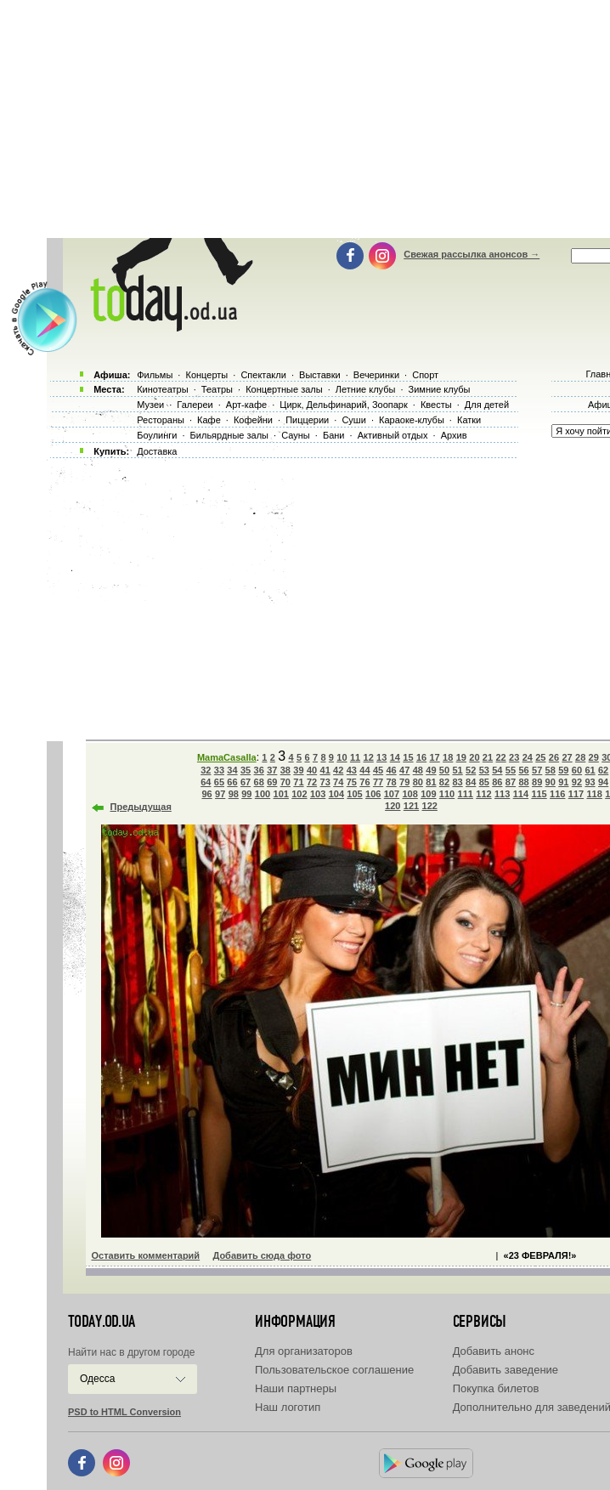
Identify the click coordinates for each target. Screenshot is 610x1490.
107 (391, 794)
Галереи (194, 404)
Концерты (206, 375)
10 (341, 757)
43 (352, 770)
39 (298, 770)
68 (259, 782)
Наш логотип (287, 1407)
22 (500, 757)
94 (603, 782)
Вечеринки (376, 375)
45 (378, 770)
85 (484, 782)
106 (373, 794)
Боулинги (157, 435)
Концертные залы (284, 389)
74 (338, 782)
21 (488, 757)
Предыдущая (141, 807)
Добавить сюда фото (261, 1255)
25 (540, 757)
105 (354, 794)
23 (514, 757)
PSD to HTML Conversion (124, 1412)
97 (220, 794)
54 (497, 770)
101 (281, 794)
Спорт (425, 375)
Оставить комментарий (146, 1255)
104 (336, 794)
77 (378, 782)
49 (431, 770)
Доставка (157, 451)
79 (404, 782)
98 (234, 794)
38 (285, 770)
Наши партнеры (295, 1388)
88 (523, 782)
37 (272, 770)
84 (471, 782)
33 (219, 770)
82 (444, 782)
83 (457, 782)
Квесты (436, 404)
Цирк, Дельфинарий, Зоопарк (343, 404)
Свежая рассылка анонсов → (471, 254)
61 (590, 770)
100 (262, 794)
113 (502, 794)
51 (457, 770)
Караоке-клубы (411, 420)
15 (408, 757)
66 (232, 782)
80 (418, 782)
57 (537, 770)
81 (431, 782)
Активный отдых (393, 435)
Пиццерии (307, 420)
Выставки (320, 375)
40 (312, 770)
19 (461, 757)
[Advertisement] (326, 595)
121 (411, 806)
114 (520, 794)
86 (497, 782)
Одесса (97, 1379)
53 (484, 770)
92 (577, 782)
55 (511, 770)
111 (465, 794)
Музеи (150, 404)
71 (298, 782)
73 (325, 782)
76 (364, 782)
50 (444, 770)
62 (603, 770)
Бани (334, 435)
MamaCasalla (227, 757)
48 (418, 770)
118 (594, 794)
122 (430, 806)
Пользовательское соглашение (334, 1369)
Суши (353, 420)
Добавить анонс (493, 1351)
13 (381, 757)
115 (538, 794)
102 (299, 794)
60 (577, 770)
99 (246, 794)
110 (447, 794)
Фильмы (154, 375)
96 (206, 794)
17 (434, 757)
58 (550, 770)
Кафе (209, 420)
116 (557, 794)
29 (594, 757)
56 (523, 770)
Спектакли (263, 375)
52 (471, 770)
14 (395, 757)
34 (232, 770)
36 (259, 770)
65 (219, 782)
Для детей (487, 404)
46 (391, 770)
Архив (454, 435)
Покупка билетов (496, 1388)
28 (580, 757)
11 (355, 757)
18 (448, 757)
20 (474, 757)
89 (537, 782)
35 (245, 770)
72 (312, 782)
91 (563, 782)
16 (421, 757)
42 (338, 770)
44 (364, 770)
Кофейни (253, 420)
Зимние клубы (440, 389)
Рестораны (160, 420)
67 (245, 782)
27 (567, 757)
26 (554, 757)
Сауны (295, 435)
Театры (217, 389)
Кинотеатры (162, 389)
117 (576, 794)
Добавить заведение (505, 1369)
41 (325, 770)
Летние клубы (366, 389)
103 (317, 794)
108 (409, 794)
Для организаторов (304, 1351)
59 (563, 770)
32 (206, 770)
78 (391, 782)
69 (272, 782)
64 (206, 782)
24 (527, 757)
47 (404, 770)
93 (590, 782)
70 (285, 782)
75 (352, 782)
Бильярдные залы (229, 435)
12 (369, 757)
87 (511, 782)
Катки (469, 420)
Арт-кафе (246, 404)
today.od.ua (101, 1321)
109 (428, 794)
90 (550, 782)
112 (483, 794)
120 (392, 806)
